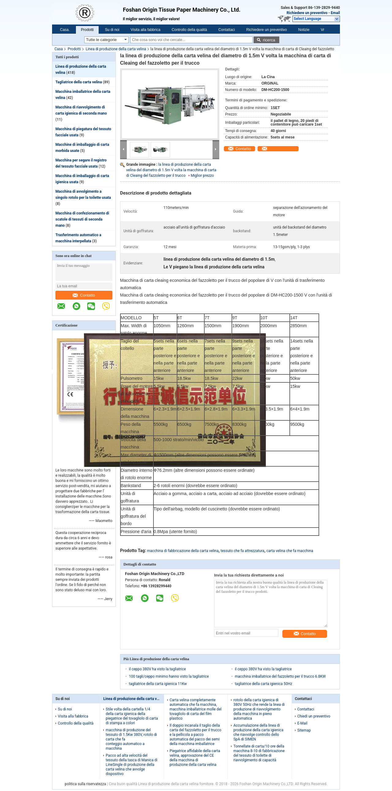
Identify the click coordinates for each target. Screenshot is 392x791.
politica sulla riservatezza (85, 784)
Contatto (84, 295)
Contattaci (226, 30)
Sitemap (304, 730)
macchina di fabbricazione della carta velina (183, 551)
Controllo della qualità (189, 30)
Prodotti (87, 30)
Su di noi (112, 30)
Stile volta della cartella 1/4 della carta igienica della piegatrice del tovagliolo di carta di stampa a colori (132, 716)
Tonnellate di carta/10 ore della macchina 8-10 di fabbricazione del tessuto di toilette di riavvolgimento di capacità (259, 753)
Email (335, 13)
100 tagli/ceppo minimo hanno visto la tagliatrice (169, 676)
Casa (59, 49)
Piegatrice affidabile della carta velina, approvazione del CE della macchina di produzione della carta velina (195, 758)
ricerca (269, 40)
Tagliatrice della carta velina (78, 82)
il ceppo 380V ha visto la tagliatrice (157, 669)
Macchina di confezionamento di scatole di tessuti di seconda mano (82, 219)
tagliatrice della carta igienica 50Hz (263, 684)
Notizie (304, 30)
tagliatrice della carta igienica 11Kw (158, 684)
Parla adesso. (281, 148)
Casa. (65, 30)
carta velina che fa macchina (289, 551)
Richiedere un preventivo (307, 13)
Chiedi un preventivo (313, 716)
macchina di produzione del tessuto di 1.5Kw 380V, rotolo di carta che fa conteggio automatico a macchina (131, 739)
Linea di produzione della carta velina (116, 49)
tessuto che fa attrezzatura (242, 551)
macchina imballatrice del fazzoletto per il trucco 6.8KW (280, 676)
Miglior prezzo (202, 175)
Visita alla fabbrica (145, 30)
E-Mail (302, 723)
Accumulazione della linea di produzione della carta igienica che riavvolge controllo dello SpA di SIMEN (258, 732)
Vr (322, 30)
